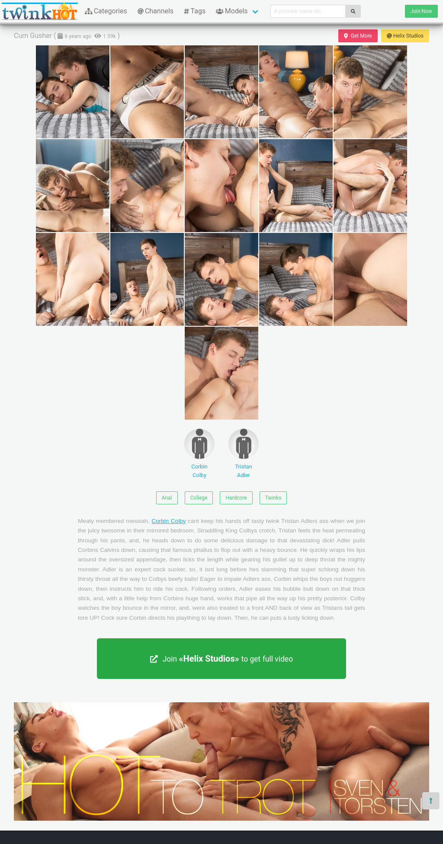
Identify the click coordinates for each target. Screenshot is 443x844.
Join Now (421, 11)
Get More (358, 36)
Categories (106, 11)
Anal (167, 498)
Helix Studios (405, 36)
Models (231, 11)
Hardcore (236, 498)
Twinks (273, 498)
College (199, 498)
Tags (194, 11)
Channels (155, 11)
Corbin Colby (199, 453)
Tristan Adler (243, 453)
